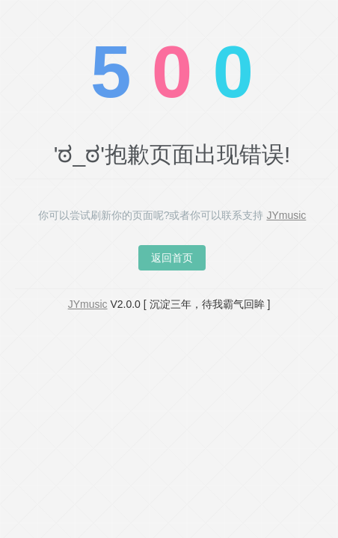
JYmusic (286, 215)
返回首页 (172, 258)
